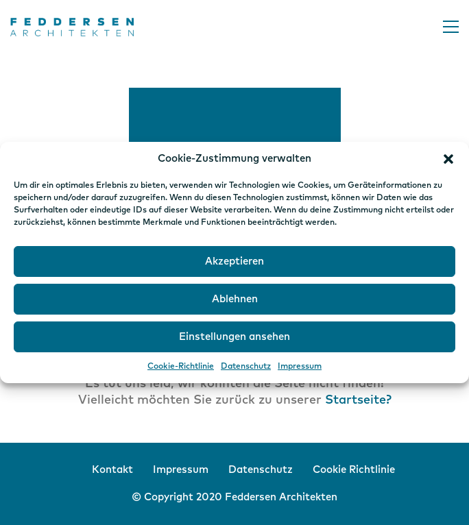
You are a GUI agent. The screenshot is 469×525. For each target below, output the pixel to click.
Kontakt (112, 470)
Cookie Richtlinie (354, 470)
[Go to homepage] (72, 27)
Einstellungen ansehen (234, 337)
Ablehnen (235, 299)
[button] (448, 159)
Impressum (300, 367)
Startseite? (358, 400)
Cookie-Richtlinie (180, 367)
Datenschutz (246, 367)
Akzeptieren (234, 261)
